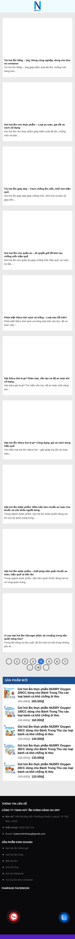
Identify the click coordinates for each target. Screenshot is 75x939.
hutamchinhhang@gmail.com (29, 833)
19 (37, 667)
